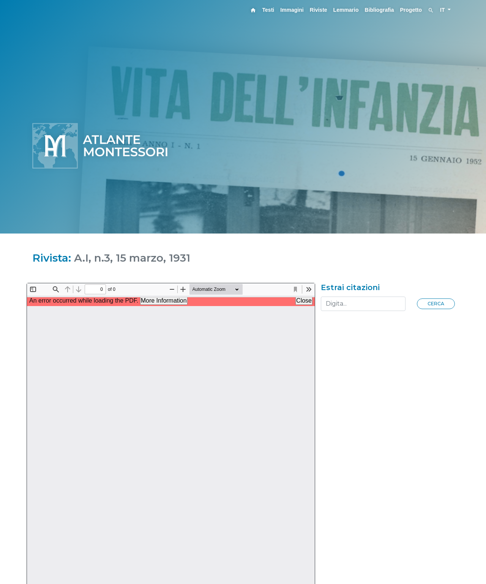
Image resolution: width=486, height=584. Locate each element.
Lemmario (346, 10)
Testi (268, 10)
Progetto (411, 10)
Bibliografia (379, 10)
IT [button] (443, 10)
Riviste (318, 10)
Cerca (436, 303)
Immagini (291, 10)
